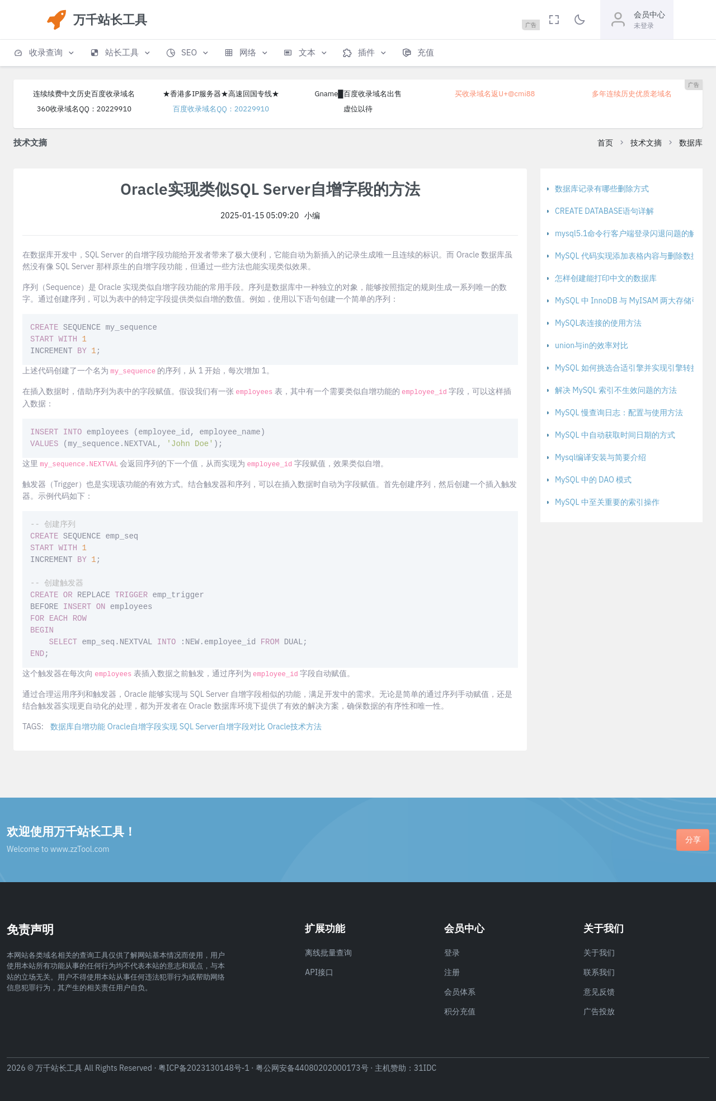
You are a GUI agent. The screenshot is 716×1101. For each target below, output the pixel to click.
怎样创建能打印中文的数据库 (606, 278)
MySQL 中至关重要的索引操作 (607, 502)
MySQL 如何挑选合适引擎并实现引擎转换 (627, 368)
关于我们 (599, 953)
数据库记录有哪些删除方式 (602, 189)
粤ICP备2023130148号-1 (203, 1068)
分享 (693, 840)
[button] (44, 53)
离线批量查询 (328, 953)
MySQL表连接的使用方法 (598, 323)
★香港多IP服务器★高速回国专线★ (221, 94)
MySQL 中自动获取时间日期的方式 (615, 435)
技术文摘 (646, 143)
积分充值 (459, 1011)
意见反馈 (599, 992)
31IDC (425, 1068)
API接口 (319, 972)
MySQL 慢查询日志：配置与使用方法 (619, 412)
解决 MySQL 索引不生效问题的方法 (616, 390)
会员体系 (459, 992)
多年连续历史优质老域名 (632, 94)
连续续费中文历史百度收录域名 (84, 94)
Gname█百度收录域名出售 (357, 94)
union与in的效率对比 (591, 345)
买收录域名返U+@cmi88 (495, 94)
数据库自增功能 (77, 726)
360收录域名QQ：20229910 (84, 109)
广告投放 (599, 1011)
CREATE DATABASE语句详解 (604, 211)
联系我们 (599, 972)
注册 (452, 972)
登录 (452, 953)
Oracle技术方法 (294, 726)
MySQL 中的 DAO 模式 (593, 480)
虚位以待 (358, 109)
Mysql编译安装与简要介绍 (600, 457)
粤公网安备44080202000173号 (312, 1068)
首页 (605, 143)
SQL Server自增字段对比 (222, 726)
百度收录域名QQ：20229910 (221, 109)
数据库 (691, 143)
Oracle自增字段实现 (142, 726)
